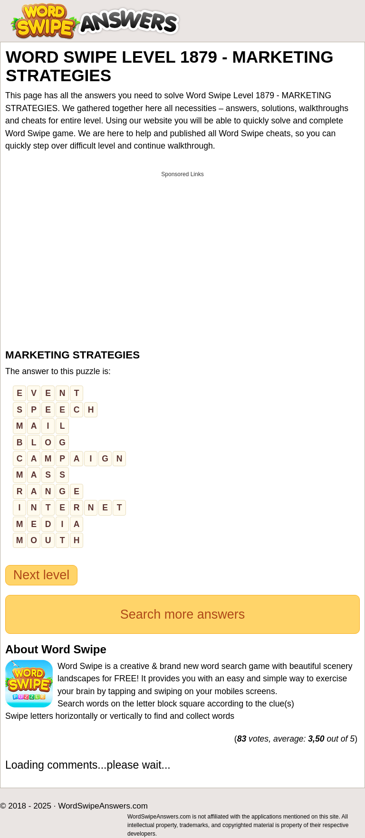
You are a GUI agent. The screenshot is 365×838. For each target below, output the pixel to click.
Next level (41, 575)
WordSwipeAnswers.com (103, 805)
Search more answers (182, 614)
